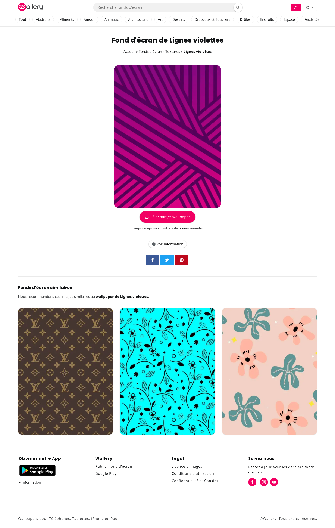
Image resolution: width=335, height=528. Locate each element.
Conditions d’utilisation (193, 473)
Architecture (138, 19)
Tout (22, 19)
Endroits (267, 19)
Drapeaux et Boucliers (212, 19)
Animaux (111, 19)
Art (160, 19)
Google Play (106, 473)
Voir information (167, 244)
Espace (289, 19)
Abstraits (43, 19)
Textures (172, 51)
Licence (183, 228)
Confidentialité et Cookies (195, 480)
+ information (30, 482)
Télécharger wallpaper (167, 216)
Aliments (67, 19)
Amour (89, 19)
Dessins (178, 19)
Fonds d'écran (150, 51)
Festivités (311, 19)
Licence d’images (187, 466)
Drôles (245, 19)
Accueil (129, 51)
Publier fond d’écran (113, 466)
